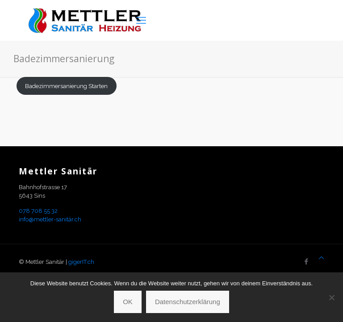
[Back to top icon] (321, 258)
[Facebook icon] (306, 262)
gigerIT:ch (81, 261)
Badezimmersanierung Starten (66, 86)
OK (128, 301)
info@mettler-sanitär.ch (50, 219)
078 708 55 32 (38, 211)
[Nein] (331, 297)
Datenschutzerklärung (187, 301)
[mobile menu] (141, 20)
